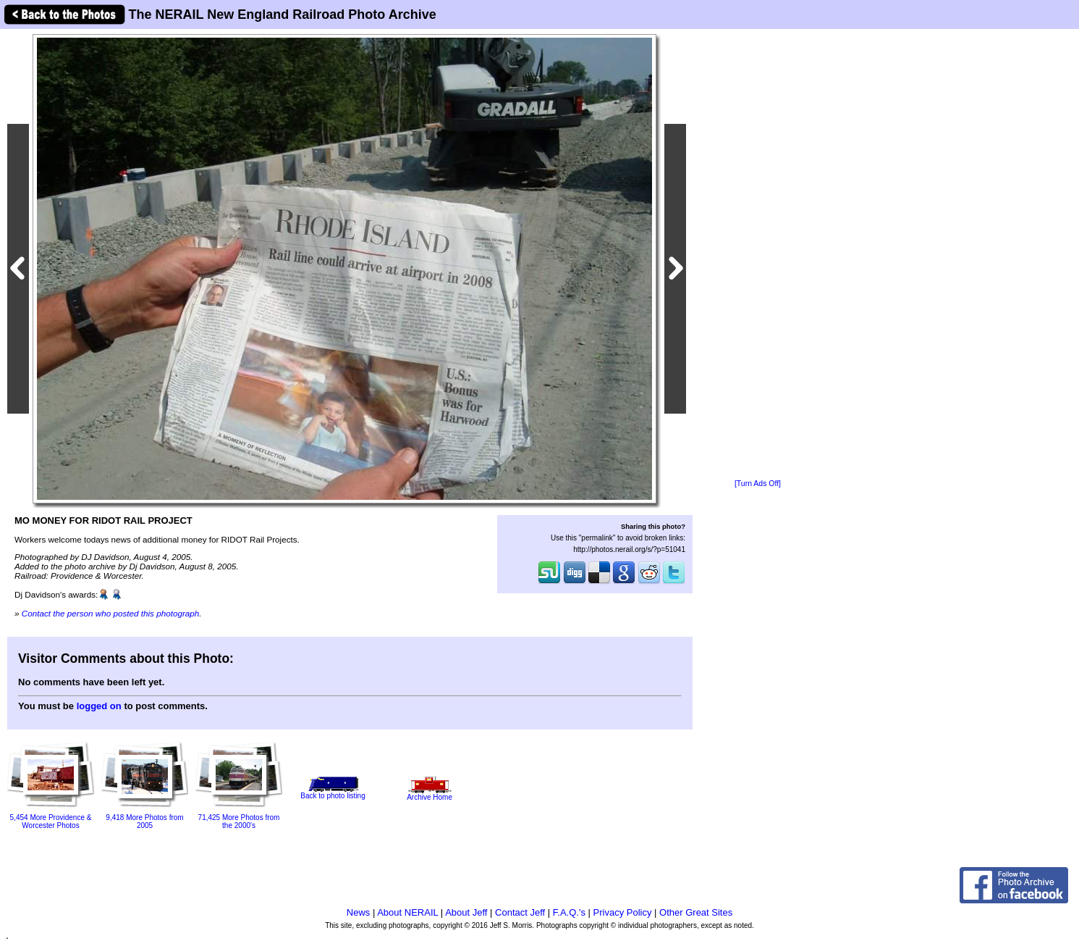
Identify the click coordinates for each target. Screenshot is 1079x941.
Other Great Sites (695, 912)
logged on (99, 705)
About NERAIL (407, 912)
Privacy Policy (622, 912)
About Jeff (466, 912)
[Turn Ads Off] (758, 484)
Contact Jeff (520, 912)
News (359, 912)
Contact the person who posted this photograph (111, 613)
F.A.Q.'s (569, 912)
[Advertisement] (758, 255)
